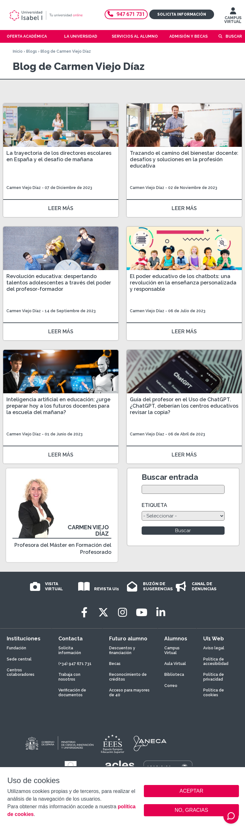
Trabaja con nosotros (69, 676)
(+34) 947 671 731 (75, 663)
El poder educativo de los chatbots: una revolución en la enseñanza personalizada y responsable (183, 282)
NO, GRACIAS (191, 810)
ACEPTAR (191, 791)
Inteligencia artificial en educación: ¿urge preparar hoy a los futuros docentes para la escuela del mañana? (58, 405)
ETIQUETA (154, 505)
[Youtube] (141, 612)
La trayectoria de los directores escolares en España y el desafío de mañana (58, 156)
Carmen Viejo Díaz (23, 187)
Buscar (234, 36)
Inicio (18, 51)
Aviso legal (213, 648)
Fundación (16, 648)
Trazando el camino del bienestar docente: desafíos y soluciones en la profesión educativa (184, 159)
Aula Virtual (175, 663)
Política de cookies (213, 692)
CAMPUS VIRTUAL (232, 17)
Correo (170, 685)
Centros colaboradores (20, 672)
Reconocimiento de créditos (128, 676)
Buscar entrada (170, 477)
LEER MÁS (60, 208)
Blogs (31, 51)
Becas (115, 663)
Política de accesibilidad (215, 661)
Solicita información (181, 14)
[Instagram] (122, 612)
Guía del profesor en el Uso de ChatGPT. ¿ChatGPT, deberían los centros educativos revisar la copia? (184, 405)
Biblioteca (174, 674)
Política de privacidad (213, 676)
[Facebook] (84, 612)
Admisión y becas (188, 36)
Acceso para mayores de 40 (129, 692)
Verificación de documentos (72, 692)
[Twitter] (103, 612)
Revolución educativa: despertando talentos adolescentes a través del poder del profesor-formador (58, 282)
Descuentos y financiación (122, 650)
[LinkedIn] (160, 612)
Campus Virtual (172, 650)
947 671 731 (126, 14)
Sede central (19, 659)
